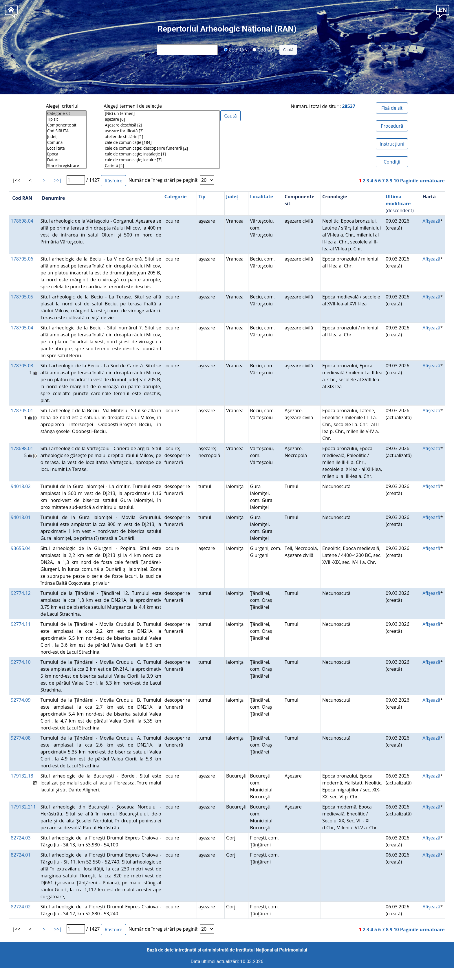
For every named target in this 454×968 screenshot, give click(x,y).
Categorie (175, 196)
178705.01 (22, 410)
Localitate (66, 148)
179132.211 (23, 807)
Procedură (392, 126)
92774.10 (20, 662)
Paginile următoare (422, 180)
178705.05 (22, 297)
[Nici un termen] (161, 113)
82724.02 (20, 906)
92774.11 (20, 624)
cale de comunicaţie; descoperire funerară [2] (161, 148)
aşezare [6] (161, 119)
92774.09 (20, 700)
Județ (66, 137)
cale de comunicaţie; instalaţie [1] (161, 154)
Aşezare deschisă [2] (161, 125)
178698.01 (22, 448)
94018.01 (20, 517)
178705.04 (22, 327)
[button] (442, 11)
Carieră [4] (161, 165)
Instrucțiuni (392, 144)
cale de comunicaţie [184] (161, 142)
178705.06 (22, 259)
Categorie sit (66, 113)
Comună (66, 142)
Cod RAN (236, 49)
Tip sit (66, 119)
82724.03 (20, 838)
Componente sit (66, 125)
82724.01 (20, 855)
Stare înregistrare (66, 165)
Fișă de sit (391, 108)
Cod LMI (263, 49)
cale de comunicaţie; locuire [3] (161, 160)
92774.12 (20, 593)
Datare (66, 160)
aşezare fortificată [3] (161, 131)
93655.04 (20, 548)
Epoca (66, 154)
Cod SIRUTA (66, 131)
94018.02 (20, 486)
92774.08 (20, 738)
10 (396, 180)
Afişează (431, 221)
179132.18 (22, 776)
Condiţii (392, 162)
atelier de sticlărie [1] (161, 137)
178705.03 (22, 365)
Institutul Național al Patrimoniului (271, 950)
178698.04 (22, 221)
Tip (201, 196)
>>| (58, 180)
